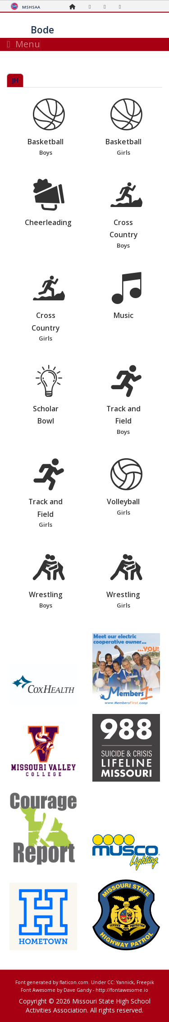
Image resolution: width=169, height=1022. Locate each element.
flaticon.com (73, 982)
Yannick (125, 982)
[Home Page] (75, 6)
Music (127, 296)
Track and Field (127, 400)
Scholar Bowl (49, 395)
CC (110, 982)
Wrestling (49, 581)
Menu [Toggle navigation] (23, 44)
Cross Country (127, 214)
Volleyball (127, 488)
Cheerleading (49, 203)
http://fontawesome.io (122, 990)
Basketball (49, 128)
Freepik (145, 982)
